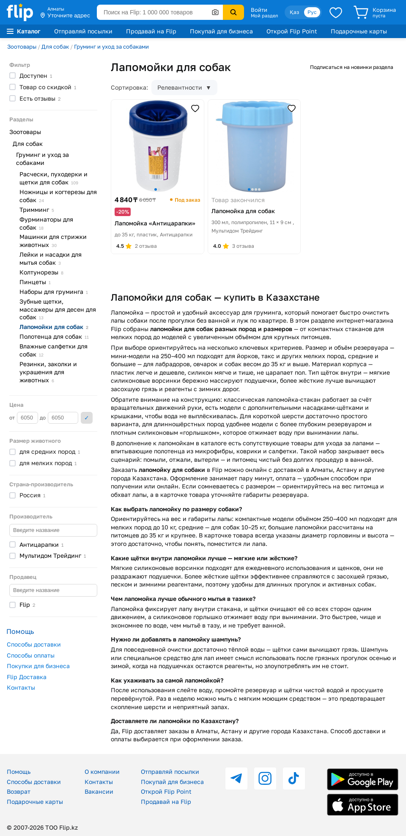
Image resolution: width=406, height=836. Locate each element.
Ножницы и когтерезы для (58, 195)
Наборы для (53, 291)
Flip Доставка (27, 676)
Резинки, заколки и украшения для (48, 372)
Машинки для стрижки (53, 240)
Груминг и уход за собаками (111, 46)
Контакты (21, 687)
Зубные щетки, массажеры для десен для (57, 309)
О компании (102, 771)
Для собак (55, 46)
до (59, 418)
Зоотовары (21, 46)
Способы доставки (34, 644)
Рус (312, 12)
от (23, 418)
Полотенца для (54, 336)
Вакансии (99, 791)
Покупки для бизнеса (38, 665)
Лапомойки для (53, 326)
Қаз (294, 12)
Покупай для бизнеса (221, 31)
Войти (259, 10)
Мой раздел (264, 15)
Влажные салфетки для (53, 350)
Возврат (18, 791)
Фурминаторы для (46, 223)
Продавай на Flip (151, 31)
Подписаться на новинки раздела (351, 67)
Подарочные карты (359, 31)
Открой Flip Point (291, 31)
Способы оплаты (31, 655)
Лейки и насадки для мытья (50, 258)
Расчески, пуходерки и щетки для (53, 178)
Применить (87, 418)
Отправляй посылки (83, 31)
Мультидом (52, 555)
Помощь (18, 771)
